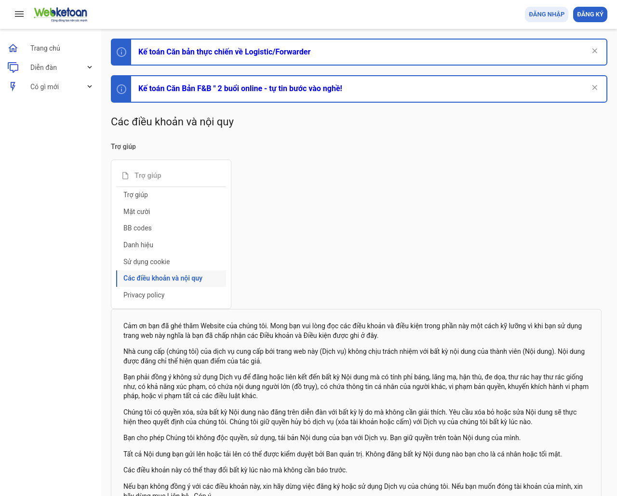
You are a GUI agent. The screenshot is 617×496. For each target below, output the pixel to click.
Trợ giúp (135, 195)
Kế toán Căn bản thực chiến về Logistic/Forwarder (224, 51)
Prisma (124, 432)
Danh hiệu (138, 245)
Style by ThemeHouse (144, 474)
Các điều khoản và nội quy (162, 278)
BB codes (137, 228)
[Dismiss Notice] (593, 52)
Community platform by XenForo (195, 456)
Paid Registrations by (189, 465)
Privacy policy (143, 295)
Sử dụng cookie (146, 262)
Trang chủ (565, 432)
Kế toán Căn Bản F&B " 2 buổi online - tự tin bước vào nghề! (240, 88)
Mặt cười (136, 211)
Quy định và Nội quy (445, 432)
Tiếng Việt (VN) (170, 432)
